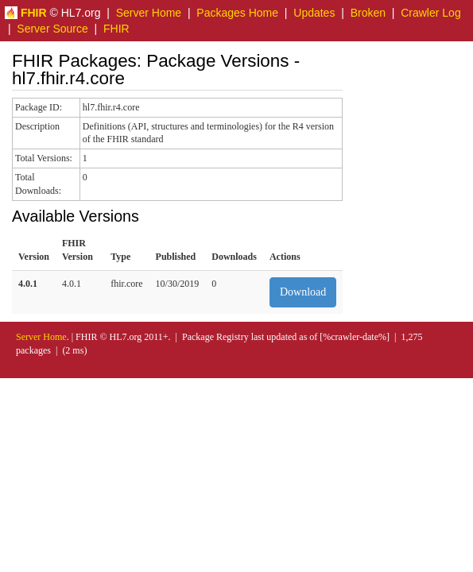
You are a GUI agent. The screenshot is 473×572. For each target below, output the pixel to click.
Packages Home (237, 12)
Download (303, 292)
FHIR (116, 28)
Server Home (148, 12)
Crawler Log (430, 12)
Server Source (52, 28)
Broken (368, 12)
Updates (314, 12)
